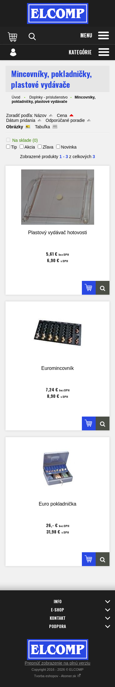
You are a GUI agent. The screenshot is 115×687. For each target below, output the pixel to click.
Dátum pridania (20, 120)
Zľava (48, 147)
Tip (14, 147)
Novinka (69, 147)
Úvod (16, 97)
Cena (62, 115)
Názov (40, 115)
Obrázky (14, 126)
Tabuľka (42, 126)
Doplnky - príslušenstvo (48, 97)
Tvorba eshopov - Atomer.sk (57, 676)
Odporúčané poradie (65, 120)
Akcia (30, 147)
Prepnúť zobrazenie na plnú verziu (57, 663)
